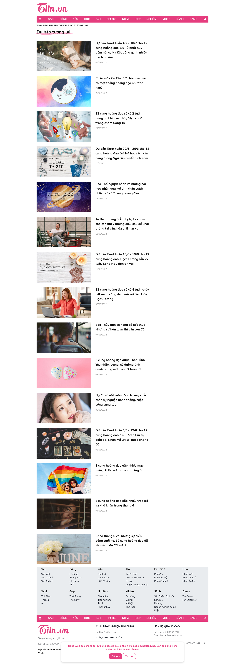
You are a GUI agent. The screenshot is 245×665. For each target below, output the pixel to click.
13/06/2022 (101, 233)
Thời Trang (75, 596)
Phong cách (76, 577)
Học (87, 19)
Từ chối (129, 656)
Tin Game (187, 596)
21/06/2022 (101, 128)
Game (193, 19)
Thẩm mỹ (75, 599)
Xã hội (129, 603)
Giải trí (129, 599)
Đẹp (137, 19)
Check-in (74, 581)
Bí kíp (129, 581)
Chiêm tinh (103, 596)
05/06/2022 (101, 409)
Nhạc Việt (187, 574)
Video (166, 19)
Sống (63, 19)
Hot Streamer (189, 599)
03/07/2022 (101, 62)
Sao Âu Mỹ (47, 581)
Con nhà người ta (135, 577)
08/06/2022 (101, 304)
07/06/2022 (101, 334)
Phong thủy (104, 607)
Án (42, 603)
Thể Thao (46, 596)
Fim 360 (111, 19)
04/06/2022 (101, 510)
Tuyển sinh (131, 574)
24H (98, 19)
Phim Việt (159, 574)
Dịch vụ (158, 603)
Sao (51, 19)
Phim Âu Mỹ (160, 577)
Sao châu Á (47, 577)
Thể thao (130, 607)
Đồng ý (116, 656)
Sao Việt (45, 574)
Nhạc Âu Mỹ (188, 581)
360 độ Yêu (104, 581)
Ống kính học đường (137, 584)
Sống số (158, 599)
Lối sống (74, 574)
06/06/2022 (101, 374)
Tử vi (100, 603)
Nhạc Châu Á (189, 577)
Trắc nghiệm (104, 599)
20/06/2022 (101, 163)
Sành (180, 19)
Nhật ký (102, 574)
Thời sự (45, 599)
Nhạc (126, 19)
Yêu (75, 19)
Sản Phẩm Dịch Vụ (164, 596)
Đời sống (130, 596)
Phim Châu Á (161, 581)
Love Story (103, 577)
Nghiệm (151, 19)
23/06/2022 (101, 93)
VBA (72, 584)
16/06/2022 (101, 198)
